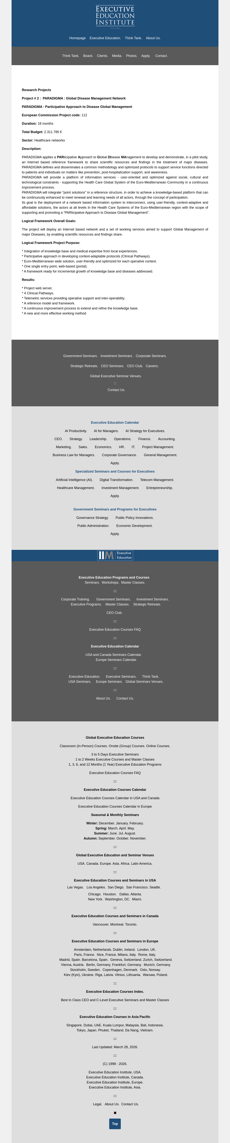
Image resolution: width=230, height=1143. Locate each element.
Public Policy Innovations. (135, 518)
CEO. (58, 439)
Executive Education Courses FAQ (115, 773)
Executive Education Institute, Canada (114, 1077)
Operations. (122, 439)
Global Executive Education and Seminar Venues (115, 855)
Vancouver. (101, 924)
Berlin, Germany (98, 965)
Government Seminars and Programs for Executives (115, 509)
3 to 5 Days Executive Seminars (115, 754)
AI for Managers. (106, 431)
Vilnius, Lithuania (127, 975)
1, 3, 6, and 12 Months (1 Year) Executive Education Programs (115, 764)
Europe (105, 863)
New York (95, 899)
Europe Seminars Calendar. (116, 660)
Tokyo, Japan (86, 1030)
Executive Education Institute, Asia (114, 1087)
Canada (92, 863)
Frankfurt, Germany (126, 965)
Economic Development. (134, 526)
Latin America (141, 863)
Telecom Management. (157, 480)
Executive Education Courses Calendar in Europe (115, 806)
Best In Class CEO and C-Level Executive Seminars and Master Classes (115, 1000)
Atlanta (135, 894)
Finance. (144, 439)
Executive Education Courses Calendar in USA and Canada (115, 798)
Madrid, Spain (69, 960)
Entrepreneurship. (159, 488)
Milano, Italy (127, 955)
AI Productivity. (76, 431)
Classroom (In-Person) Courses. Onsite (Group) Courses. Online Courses (114, 746)
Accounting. (167, 439)
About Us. (153, 38)
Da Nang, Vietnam (139, 1030)
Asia (116, 863)
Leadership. (98, 439)
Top (115, 1124)
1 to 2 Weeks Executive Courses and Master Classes (115, 759)
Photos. (132, 56)
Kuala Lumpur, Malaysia (121, 1025)
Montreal (116, 924)
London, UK (146, 950)
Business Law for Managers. (74, 455)
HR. (122, 447)
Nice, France (106, 955)
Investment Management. (120, 488)
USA (81, 863)
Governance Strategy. (92, 518)
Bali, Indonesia (152, 1025)
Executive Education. (105, 38)
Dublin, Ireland (124, 950)
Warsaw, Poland (155, 975)
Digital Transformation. (116, 480)
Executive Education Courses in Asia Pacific (115, 1017)
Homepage (77, 38)
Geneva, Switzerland (125, 960)
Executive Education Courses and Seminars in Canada (114, 916)
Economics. (103, 447)
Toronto (130, 924)
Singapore (74, 1025)
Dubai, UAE (92, 1025)
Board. (88, 56)
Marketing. (64, 447)
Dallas (124, 894)
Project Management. (158, 447)
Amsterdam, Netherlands (92, 950)
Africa (125, 863)
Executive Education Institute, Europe (114, 1082)
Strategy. (76, 439)
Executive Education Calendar (115, 422)
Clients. (102, 56)
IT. (133, 447)
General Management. (160, 455)
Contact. (161, 56)
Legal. (97, 1104)
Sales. (83, 447)
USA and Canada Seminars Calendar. (113, 655)
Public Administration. (93, 526)
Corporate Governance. (119, 455)
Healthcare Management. (76, 488)
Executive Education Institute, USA (114, 1072)
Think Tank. (133, 38)
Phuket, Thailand (110, 1030)
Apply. (146, 56)
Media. (117, 56)
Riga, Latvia (104, 975)
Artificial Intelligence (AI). (74, 480)
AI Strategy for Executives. (145, 431)
